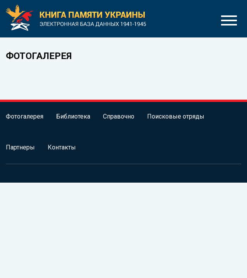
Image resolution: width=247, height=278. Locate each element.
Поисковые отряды (175, 116)
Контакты (62, 147)
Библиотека (73, 116)
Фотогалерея (24, 116)
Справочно (118, 116)
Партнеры (20, 147)
